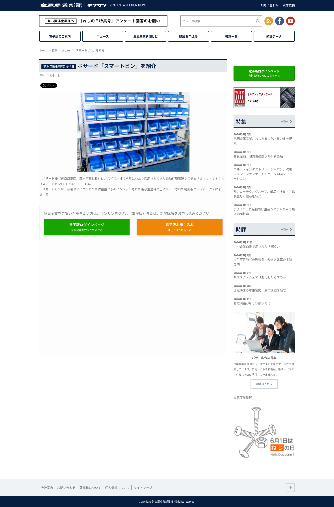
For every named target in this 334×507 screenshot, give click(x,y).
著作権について (90, 487)
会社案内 (47, 487)
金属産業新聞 (243, 397)
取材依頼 (288, 5)
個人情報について (117, 487)
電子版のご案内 (60, 36)
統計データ (274, 36)
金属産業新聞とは (145, 36)
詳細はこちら (264, 384)
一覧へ (285, 121)
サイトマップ (143, 487)
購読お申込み (188, 36)
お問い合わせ (269, 5)
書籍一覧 (231, 36)
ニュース (103, 36)
